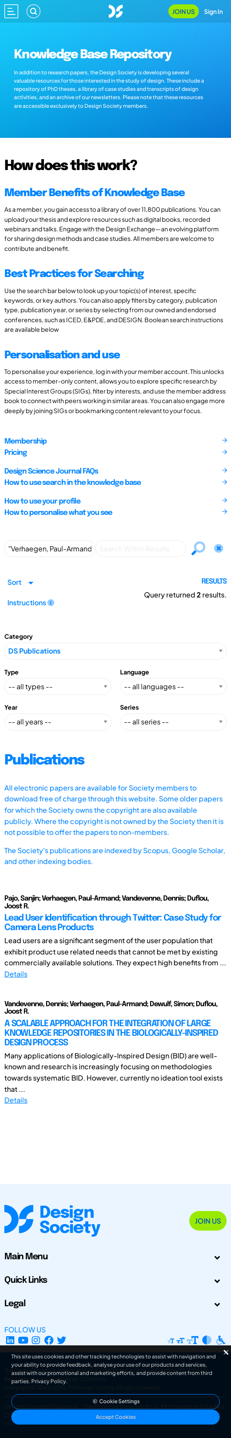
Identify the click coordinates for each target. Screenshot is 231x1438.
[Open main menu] (11, 11)
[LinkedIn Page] (10, 1340)
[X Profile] (62, 1340)
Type (11, 672)
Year (10, 707)
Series (129, 707)
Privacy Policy (48, 1381)
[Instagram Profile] (36, 1340)
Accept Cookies (116, 1417)
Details (15, 973)
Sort (14, 582)
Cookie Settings (116, 1401)
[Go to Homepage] (116, 10)
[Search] (33, 11)
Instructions (30, 602)
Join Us (183, 11)
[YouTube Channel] (23, 1340)
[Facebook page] (49, 1340)
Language (134, 672)
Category (18, 636)
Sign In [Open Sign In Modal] (213, 11)
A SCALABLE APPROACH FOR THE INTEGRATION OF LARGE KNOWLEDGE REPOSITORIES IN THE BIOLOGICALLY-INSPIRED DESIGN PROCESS (111, 1033)
